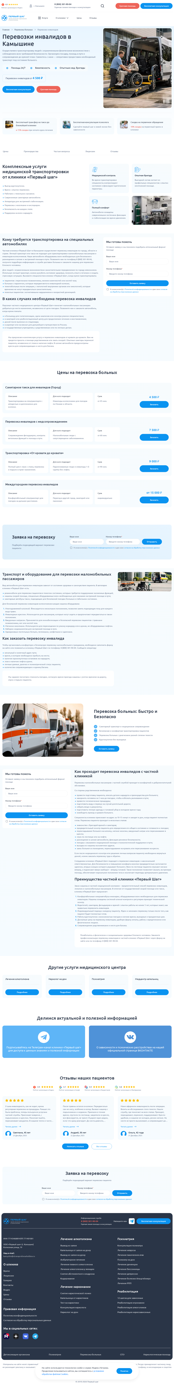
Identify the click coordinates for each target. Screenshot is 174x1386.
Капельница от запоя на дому (75, 1250)
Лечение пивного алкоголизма (76, 1264)
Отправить (152, 542)
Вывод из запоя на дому (72, 1255)
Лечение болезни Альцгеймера (133, 1278)
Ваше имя (110, 256)
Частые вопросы (62, 151)
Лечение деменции (127, 1264)
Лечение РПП (124, 1283)
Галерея (7, 1280)
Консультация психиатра (130, 1245)
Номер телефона (114, 269)
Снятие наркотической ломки (75, 1293)
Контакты (8, 1285)
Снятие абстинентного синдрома (77, 1274)
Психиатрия (55, 1354)
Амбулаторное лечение (72, 1259)
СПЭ (122, 1354)
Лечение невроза (126, 1250)
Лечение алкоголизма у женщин (77, 1269)
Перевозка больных (23, 30)
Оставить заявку (137, 283)
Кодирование (67, 1278)
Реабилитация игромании (130, 1302)
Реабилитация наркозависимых (133, 1312)
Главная (6, 30)
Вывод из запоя (68, 1245)
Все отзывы (101, 1146)
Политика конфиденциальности (20, 1315)
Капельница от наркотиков (74, 1298)
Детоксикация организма (16, 1354)
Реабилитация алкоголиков (131, 1307)
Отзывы (93, 18)
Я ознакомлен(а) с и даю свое (137, 290)
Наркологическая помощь (157, 1354)
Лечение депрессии (127, 1274)
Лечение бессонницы (128, 1269)
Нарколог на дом (69, 1312)
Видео (6, 1290)
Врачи (6, 1271)
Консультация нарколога (73, 1307)
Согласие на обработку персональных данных (27, 1320)
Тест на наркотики (69, 1302)
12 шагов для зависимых (130, 1298)
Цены (79, 18)
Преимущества (31, 151)
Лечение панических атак (130, 1255)
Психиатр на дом (126, 1259)
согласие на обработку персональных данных (142, 548)
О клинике (61, 18)
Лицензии (90, 151)
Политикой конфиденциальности (138, 289)
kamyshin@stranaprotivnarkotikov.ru (19, 1256)
